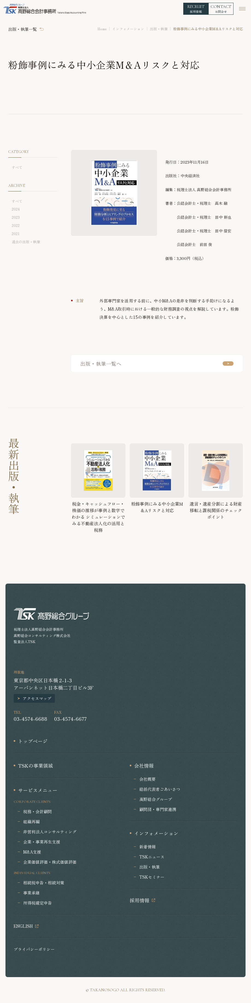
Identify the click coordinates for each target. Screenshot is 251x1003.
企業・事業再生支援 (41, 842)
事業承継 (31, 893)
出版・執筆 (159, 28)
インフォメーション (128, 28)
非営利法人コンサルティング (49, 831)
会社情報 (144, 765)
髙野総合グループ (155, 799)
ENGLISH (23, 926)
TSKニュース (151, 857)
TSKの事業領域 (35, 765)
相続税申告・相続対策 (43, 882)
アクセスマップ (37, 698)
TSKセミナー (151, 877)
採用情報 (139, 900)
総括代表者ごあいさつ (159, 789)
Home (102, 28)
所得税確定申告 (37, 903)
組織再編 (31, 821)
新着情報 (147, 846)
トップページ (33, 740)
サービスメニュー (37, 790)
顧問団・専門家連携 (157, 809)
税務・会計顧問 (37, 811)
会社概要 (147, 779)
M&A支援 (32, 852)
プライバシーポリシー (34, 949)
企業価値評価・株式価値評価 (49, 862)
